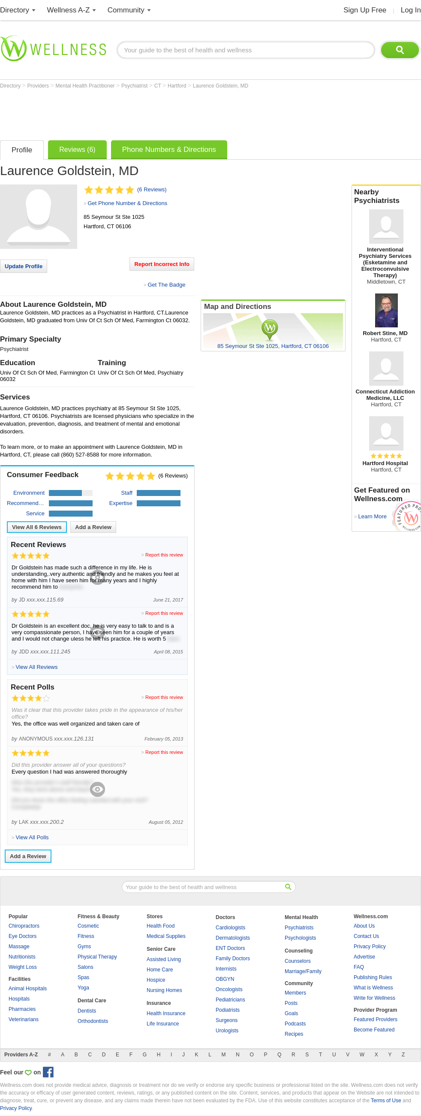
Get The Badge (166, 284)
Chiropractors (24, 926)
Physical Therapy (97, 957)
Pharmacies (22, 1009)
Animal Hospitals (28, 989)
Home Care (160, 970)
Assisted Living (164, 959)
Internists (226, 969)
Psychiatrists (299, 928)
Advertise (364, 957)
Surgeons (227, 1020)
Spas (83, 977)
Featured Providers (375, 1019)
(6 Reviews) (152, 189)
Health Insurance (166, 1013)
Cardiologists (230, 928)
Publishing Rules (373, 977)
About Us (364, 926)
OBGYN (225, 979)
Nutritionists (22, 957)
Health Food (160, 926)
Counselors (298, 961)
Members (295, 993)
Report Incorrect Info (161, 264)
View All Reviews (37, 527)
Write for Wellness (374, 998)
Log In (411, 10)
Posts (291, 1003)
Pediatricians (230, 1000)
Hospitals (19, 999)
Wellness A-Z (68, 10)
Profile (22, 150)
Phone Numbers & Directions (169, 149)
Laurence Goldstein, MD (220, 86)
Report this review (164, 554)
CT (158, 86)
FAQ (359, 967)
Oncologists (229, 989)
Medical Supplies (166, 936)
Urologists (227, 1031)
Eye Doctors (22, 936)
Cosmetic (88, 926)
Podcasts (295, 1024)
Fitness (86, 936)
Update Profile (23, 266)
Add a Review (93, 527)
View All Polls (31, 837)
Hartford (178, 86)
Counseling (299, 951)
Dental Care (92, 1001)
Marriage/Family (303, 971)
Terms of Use (386, 1101)
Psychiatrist (135, 86)
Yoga (83, 988)
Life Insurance (163, 1024)
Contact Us (366, 936)
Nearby (386, 196)
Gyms (84, 947)
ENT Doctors (230, 948)
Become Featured (374, 1030)
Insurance (159, 1003)
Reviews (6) (77, 149)
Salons (85, 967)
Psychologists (300, 938)
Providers (38, 86)
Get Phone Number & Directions (127, 203)
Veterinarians (24, 1019)
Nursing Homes (164, 990)
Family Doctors (233, 959)
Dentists (87, 1011)
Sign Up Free (364, 10)
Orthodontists (93, 1021)
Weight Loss (23, 967)
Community (126, 10)
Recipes (294, 1034)
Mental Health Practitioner (86, 86)
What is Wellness (373, 988)
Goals (291, 1013)
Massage (19, 947)
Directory (14, 10)
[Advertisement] (156, 112)
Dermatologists (233, 938)
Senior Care (161, 949)
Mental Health (301, 917)
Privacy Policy (370, 947)
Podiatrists (228, 1010)
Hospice (156, 980)
